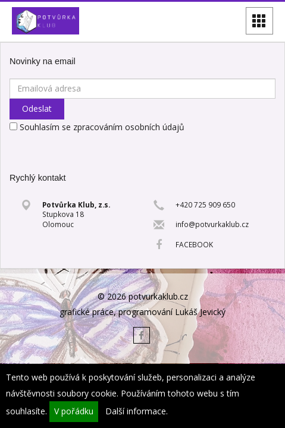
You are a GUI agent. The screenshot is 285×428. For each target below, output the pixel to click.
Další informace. (136, 411)
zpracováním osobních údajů (128, 127)
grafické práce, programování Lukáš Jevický (142, 311)
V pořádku (73, 411)
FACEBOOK (194, 244)
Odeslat (37, 108)
